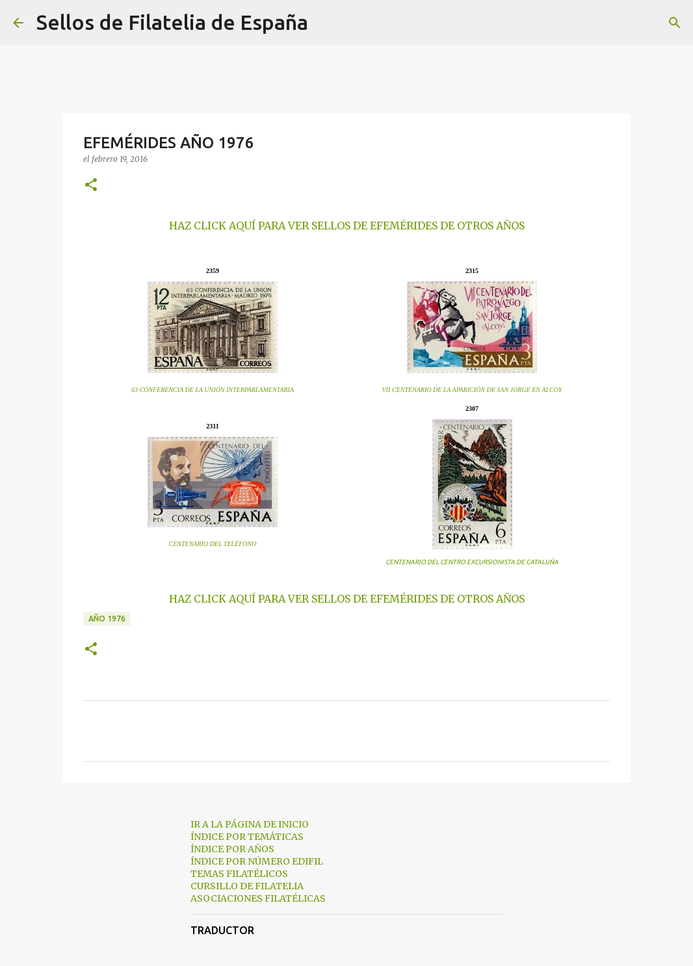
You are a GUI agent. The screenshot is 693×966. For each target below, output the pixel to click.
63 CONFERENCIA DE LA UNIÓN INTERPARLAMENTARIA (212, 389)
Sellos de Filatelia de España (172, 22)
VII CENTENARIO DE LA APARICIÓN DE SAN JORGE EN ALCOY (472, 389)
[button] (91, 185)
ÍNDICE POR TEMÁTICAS (247, 836)
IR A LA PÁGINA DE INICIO (249, 824)
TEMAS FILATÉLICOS (239, 874)
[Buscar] (326, 22)
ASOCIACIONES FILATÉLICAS (258, 898)
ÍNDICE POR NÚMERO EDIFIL (256, 861)
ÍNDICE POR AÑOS (232, 849)
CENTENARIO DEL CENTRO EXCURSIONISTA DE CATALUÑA (472, 562)
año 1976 (106, 618)
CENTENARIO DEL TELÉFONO (213, 543)
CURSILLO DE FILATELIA (247, 886)
